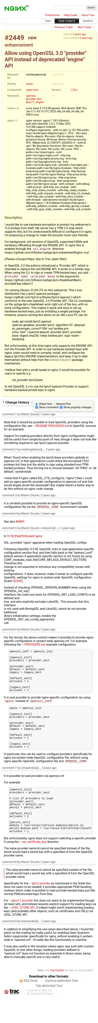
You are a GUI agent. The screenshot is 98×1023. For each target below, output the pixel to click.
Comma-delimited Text (61, 1007)
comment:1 (9, 415)
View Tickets (67, 21)
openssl (30, 95)
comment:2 (9, 450)
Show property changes (77, 408)
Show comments (49, 408)
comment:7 (9, 786)
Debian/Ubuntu (59, 361)
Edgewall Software (42, 1020)
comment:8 (9, 888)
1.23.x (74, 89)
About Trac (88, 15)
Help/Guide (70, 15)
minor (29, 84)
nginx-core (32, 89)
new (32, 37)
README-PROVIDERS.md (51, 427)
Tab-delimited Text (49, 1012)
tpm (39, 99)
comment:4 (9, 515)
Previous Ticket (64, 27)
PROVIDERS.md (33, 646)
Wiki (48, 21)
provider (30, 99)
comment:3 (9, 496)
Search (88, 21)
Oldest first (45, 405)
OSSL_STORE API (21, 934)
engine (40, 102)
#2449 (14, 38)
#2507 (20, 523)
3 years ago (79, 34)
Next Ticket (84, 27)
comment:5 (9, 529)
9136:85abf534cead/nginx (24, 537)
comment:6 (9, 631)
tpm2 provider (39, 909)
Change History (19, 403)
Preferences (52, 15)
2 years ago (86, 37)
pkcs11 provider (21, 927)
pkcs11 (30, 102)
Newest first (63, 405)
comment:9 (9, 947)
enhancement (19, 45)
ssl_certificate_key (32, 868)
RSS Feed (30, 1007)
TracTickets (57, 996)
